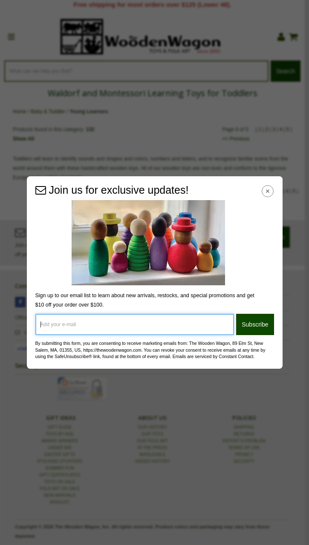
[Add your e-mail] (134, 324)
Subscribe (255, 324)
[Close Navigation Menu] (267, 191)
